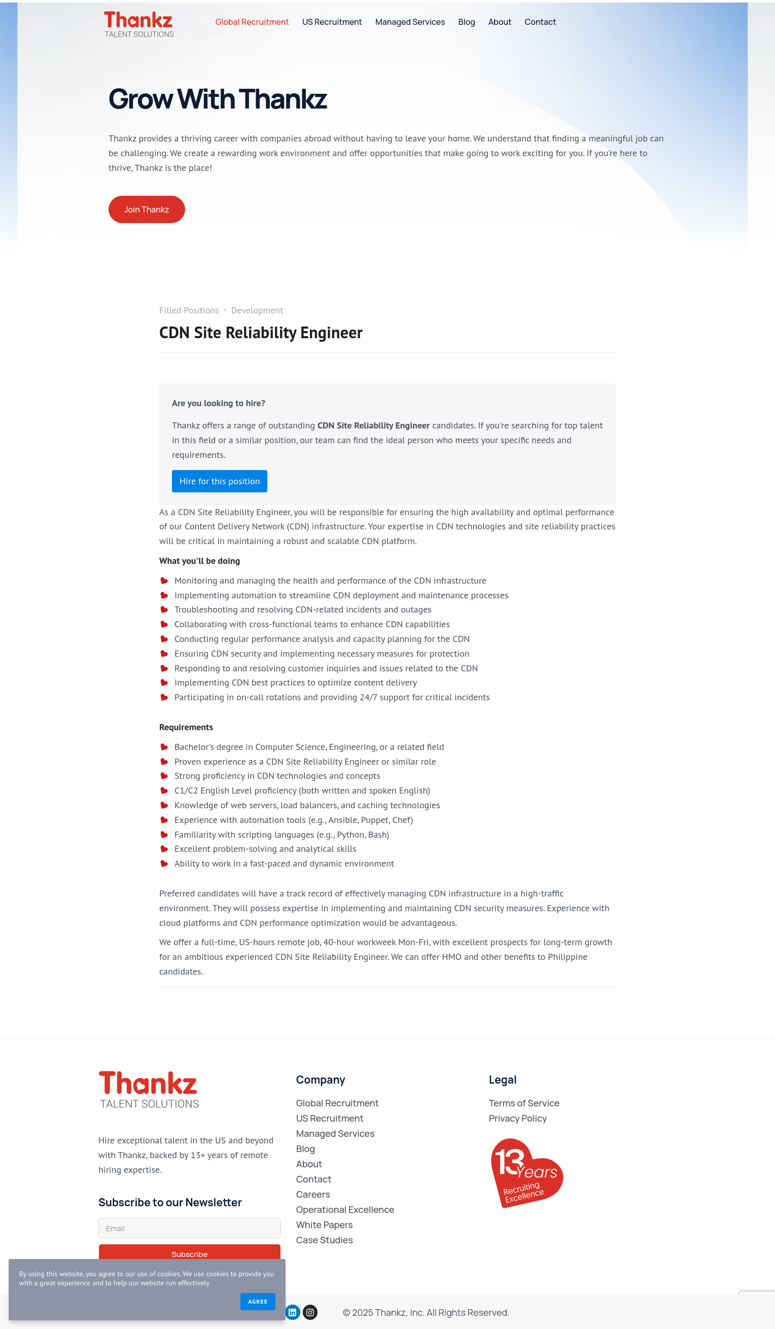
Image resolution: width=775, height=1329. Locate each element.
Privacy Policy (518, 1118)
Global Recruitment (252, 21)
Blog (467, 21)
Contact (540, 21)
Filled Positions (189, 310)
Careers (313, 1194)
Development (257, 310)
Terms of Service (524, 1103)
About (500, 21)
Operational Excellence (345, 1209)
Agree (185, 1300)
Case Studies (324, 1240)
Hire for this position (220, 481)
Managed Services (410, 21)
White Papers (324, 1224)
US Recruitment (332, 21)
